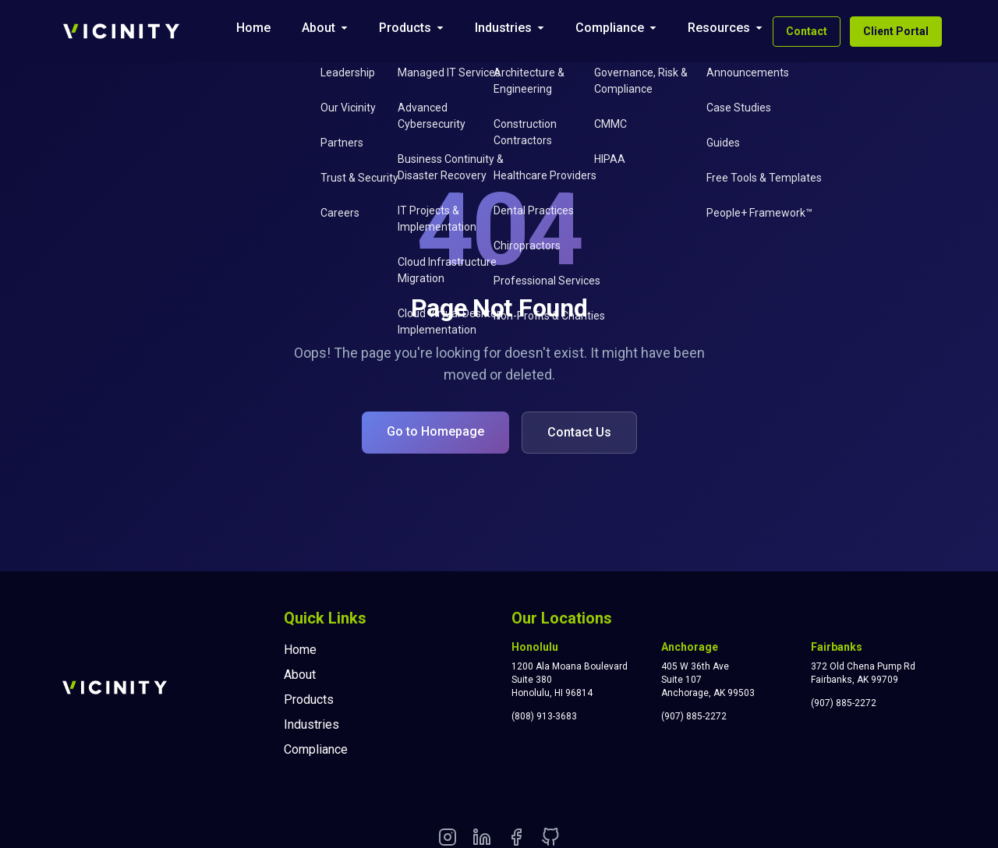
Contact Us (579, 432)
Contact (806, 31)
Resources (719, 27)
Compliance (609, 27)
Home (253, 27)
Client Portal (896, 31)
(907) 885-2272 (694, 716)
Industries (503, 27)
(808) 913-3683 (544, 716)
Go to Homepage (435, 431)
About (318, 27)
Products (405, 27)
